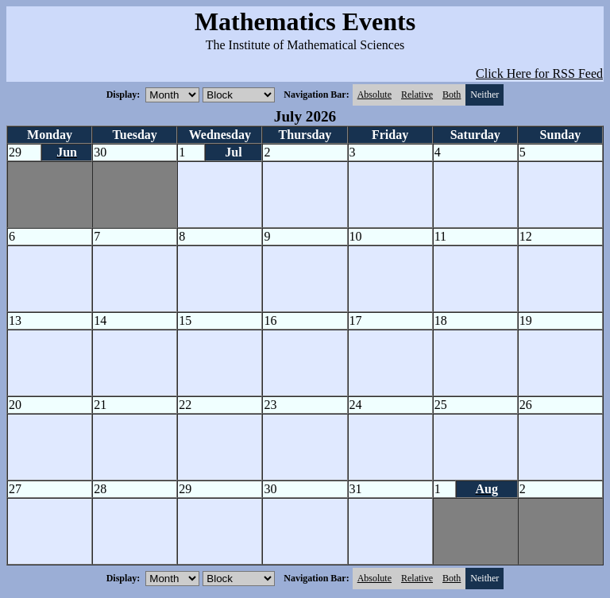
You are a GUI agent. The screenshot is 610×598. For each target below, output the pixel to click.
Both (451, 94)
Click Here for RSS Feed (539, 73)
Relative (417, 94)
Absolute (374, 94)
